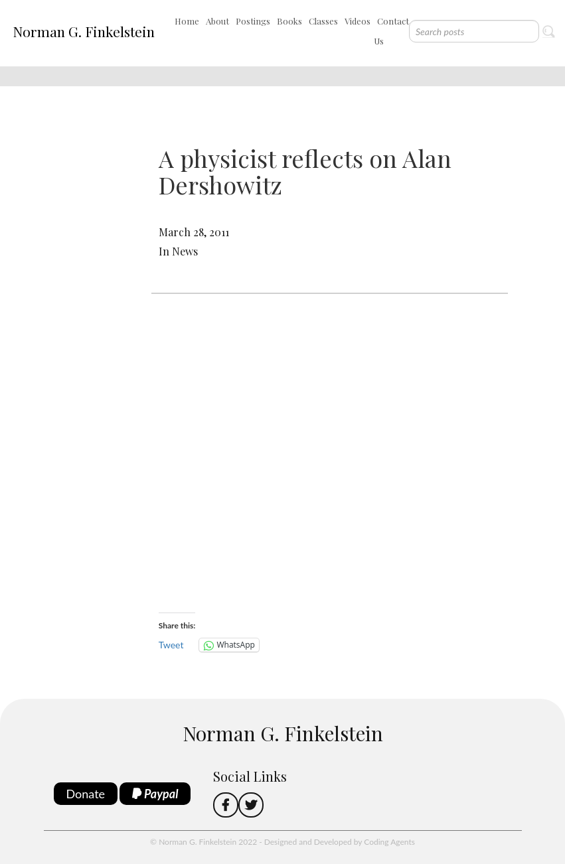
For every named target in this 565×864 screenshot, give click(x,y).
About (217, 21)
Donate (86, 793)
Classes (323, 21)
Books (289, 21)
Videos (357, 21)
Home (187, 21)
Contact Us (391, 30)
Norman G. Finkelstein (84, 31)
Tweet (171, 644)
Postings (253, 21)
